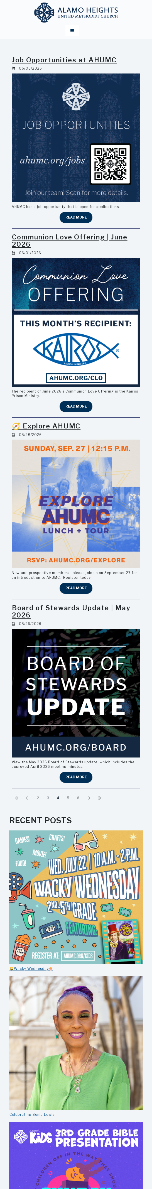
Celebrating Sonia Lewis (32, 1114)
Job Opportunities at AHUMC (66, 60)
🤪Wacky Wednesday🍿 (31, 969)
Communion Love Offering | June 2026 (73, 240)
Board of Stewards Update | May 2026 (72, 611)
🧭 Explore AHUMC (47, 426)
